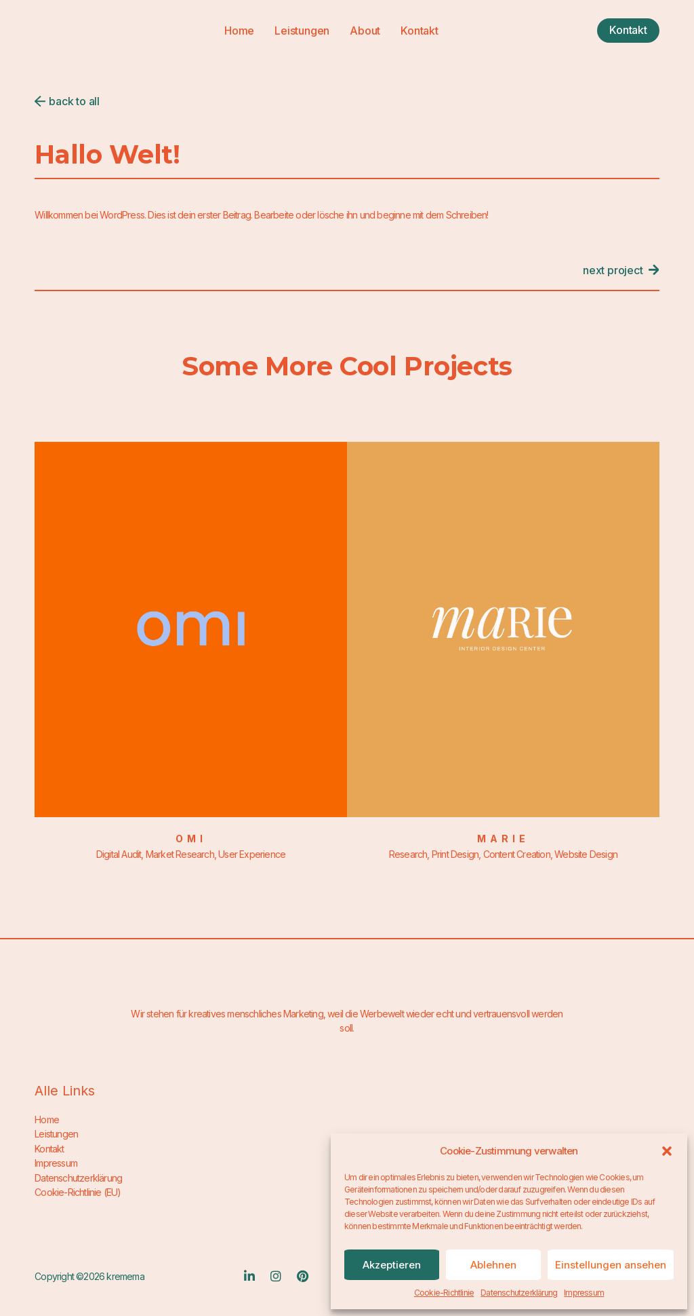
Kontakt (419, 30)
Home (239, 30)
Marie (503, 838)
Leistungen (301, 30)
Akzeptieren (392, 1264)
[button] (667, 1151)
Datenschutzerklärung (519, 1292)
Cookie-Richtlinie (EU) (78, 1191)
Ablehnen (493, 1264)
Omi (191, 838)
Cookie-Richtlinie (444, 1292)
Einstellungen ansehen (610, 1264)
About (365, 30)
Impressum (584, 1292)
